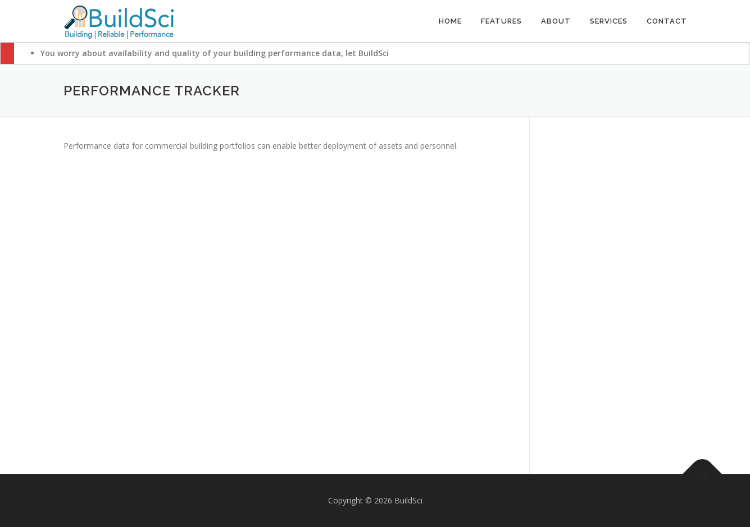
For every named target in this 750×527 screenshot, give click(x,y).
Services (609, 21)
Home (450, 21)
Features (501, 21)
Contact (667, 21)
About (556, 21)
